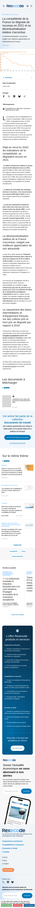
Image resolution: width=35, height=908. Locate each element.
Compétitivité (13, 551)
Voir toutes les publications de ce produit (18, 437)
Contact (4, 857)
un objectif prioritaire (9, 366)
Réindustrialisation (17, 556)
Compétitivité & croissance (13, 845)
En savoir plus (17, 748)
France (24, 551)
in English (5, 863)
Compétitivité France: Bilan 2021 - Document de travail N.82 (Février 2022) (21, 401)
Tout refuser (18, 905)
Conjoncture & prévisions (12, 841)
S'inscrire (26, 791)
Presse (4, 860)
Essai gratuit (8, 870)
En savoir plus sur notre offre (17, 443)
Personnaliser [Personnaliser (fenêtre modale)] (29, 905)
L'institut (5, 852)
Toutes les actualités (17, 614)
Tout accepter (6, 905)
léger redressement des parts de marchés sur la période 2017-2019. (17, 287)
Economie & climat (9, 848)
